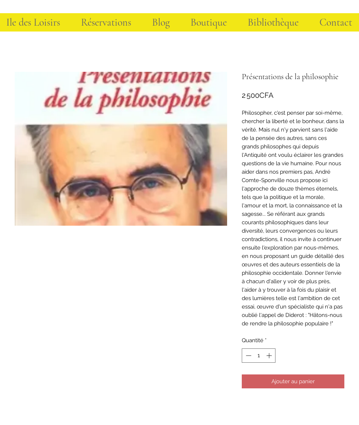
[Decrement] (248, 355)
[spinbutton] (259, 355)
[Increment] (270, 355)
